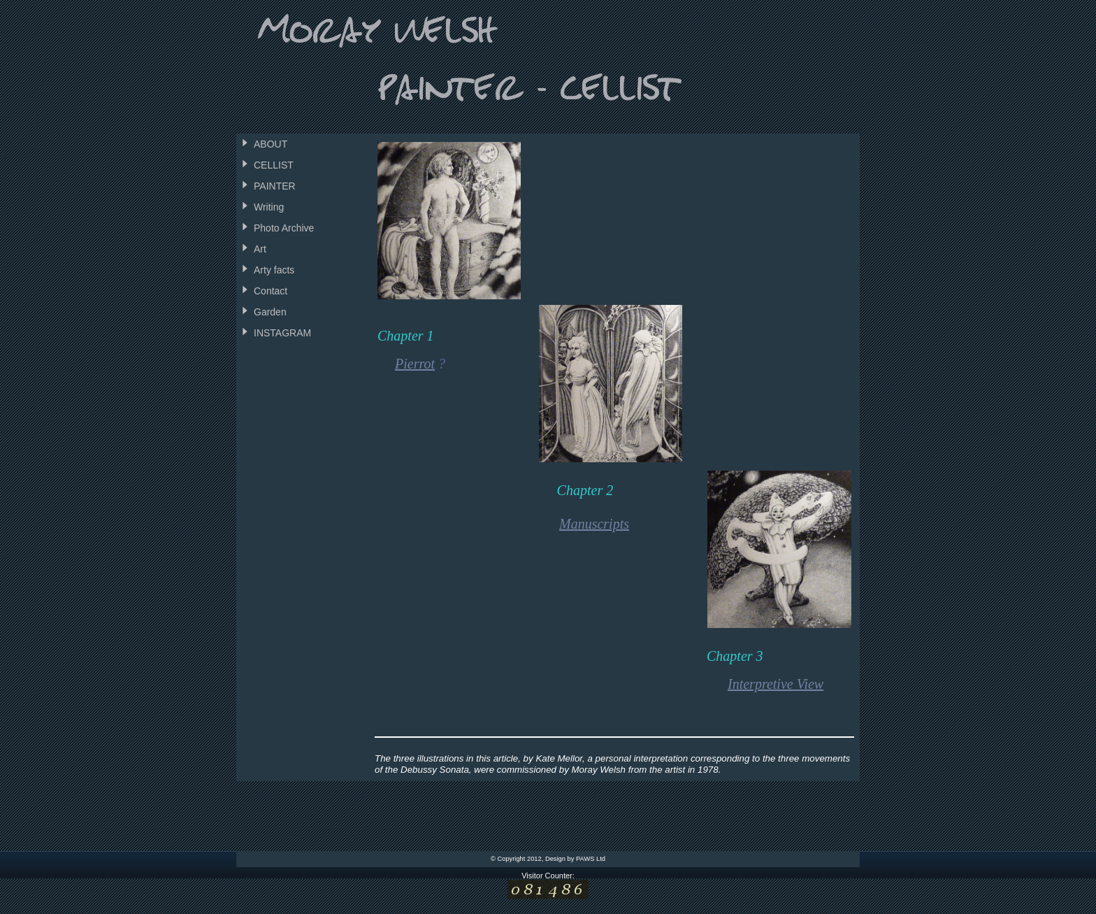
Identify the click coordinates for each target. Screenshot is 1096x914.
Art (260, 249)
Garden (270, 311)
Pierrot (415, 363)
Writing (269, 207)
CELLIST (274, 165)
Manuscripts (594, 523)
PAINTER (275, 186)
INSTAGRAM (282, 332)
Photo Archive (284, 228)
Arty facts (274, 270)
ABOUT (270, 144)
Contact (270, 291)
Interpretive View (775, 684)
